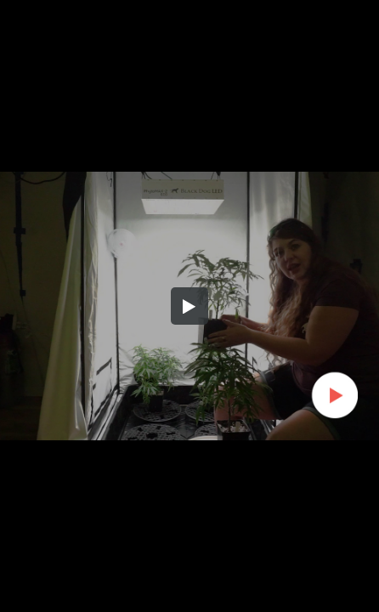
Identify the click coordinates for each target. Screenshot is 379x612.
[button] (189, 306)
